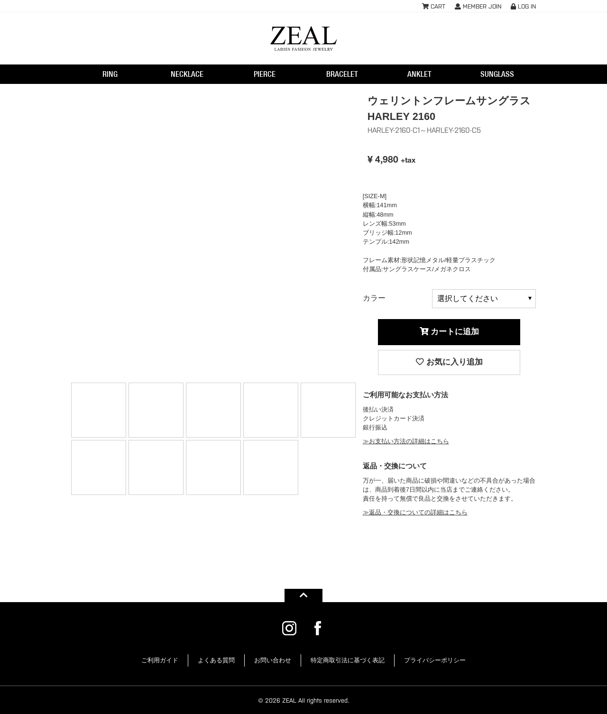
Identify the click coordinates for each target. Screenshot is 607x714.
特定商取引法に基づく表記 (348, 660)
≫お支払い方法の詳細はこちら (406, 441)
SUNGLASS (497, 74)
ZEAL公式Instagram (289, 628)
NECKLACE (187, 74)
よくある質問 (216, 660)
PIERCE (265, 74)
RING (110, 74)
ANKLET (419, 74)
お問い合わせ (272, 660)
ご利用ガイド (159, 660)
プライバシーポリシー (435, 660)
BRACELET (342, 74)
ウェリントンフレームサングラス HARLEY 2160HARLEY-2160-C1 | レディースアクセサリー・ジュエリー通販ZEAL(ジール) (303, 38)
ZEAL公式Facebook (318, 628)
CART (433, 6)
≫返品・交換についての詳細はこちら (415, 512)
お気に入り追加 (449, 361)
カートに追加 (449, 331)
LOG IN (523, 6)
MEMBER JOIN (478, 6)
